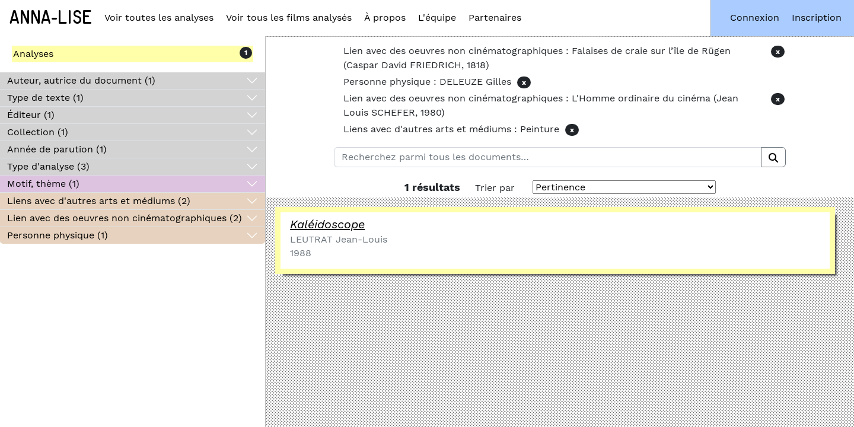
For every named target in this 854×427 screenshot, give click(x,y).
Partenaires (495, 17)
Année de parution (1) (57, 149)
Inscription (817, 17)
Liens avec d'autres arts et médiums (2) (98, 200)
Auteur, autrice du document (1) (81, 80)
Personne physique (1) (57, 235)
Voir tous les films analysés (289, 17)
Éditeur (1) (31, 114)
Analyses (33, 53)
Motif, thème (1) (43, 183)
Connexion (754, 17)
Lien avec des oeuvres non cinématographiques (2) (124, 218)
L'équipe (437, 17)
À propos (385, 17)
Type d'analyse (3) (48, 166)
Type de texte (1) (45, 97)
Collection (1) (37, 132)
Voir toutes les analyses (159, 17)
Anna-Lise (50, 17)
